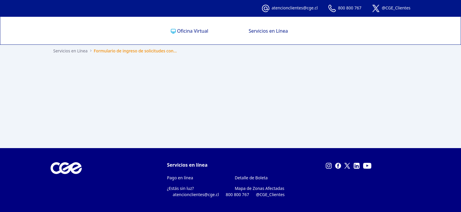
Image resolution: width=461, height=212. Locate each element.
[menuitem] (203, 30)
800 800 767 (349, 8)
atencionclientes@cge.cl (295, 8)
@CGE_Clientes (396, 8)
